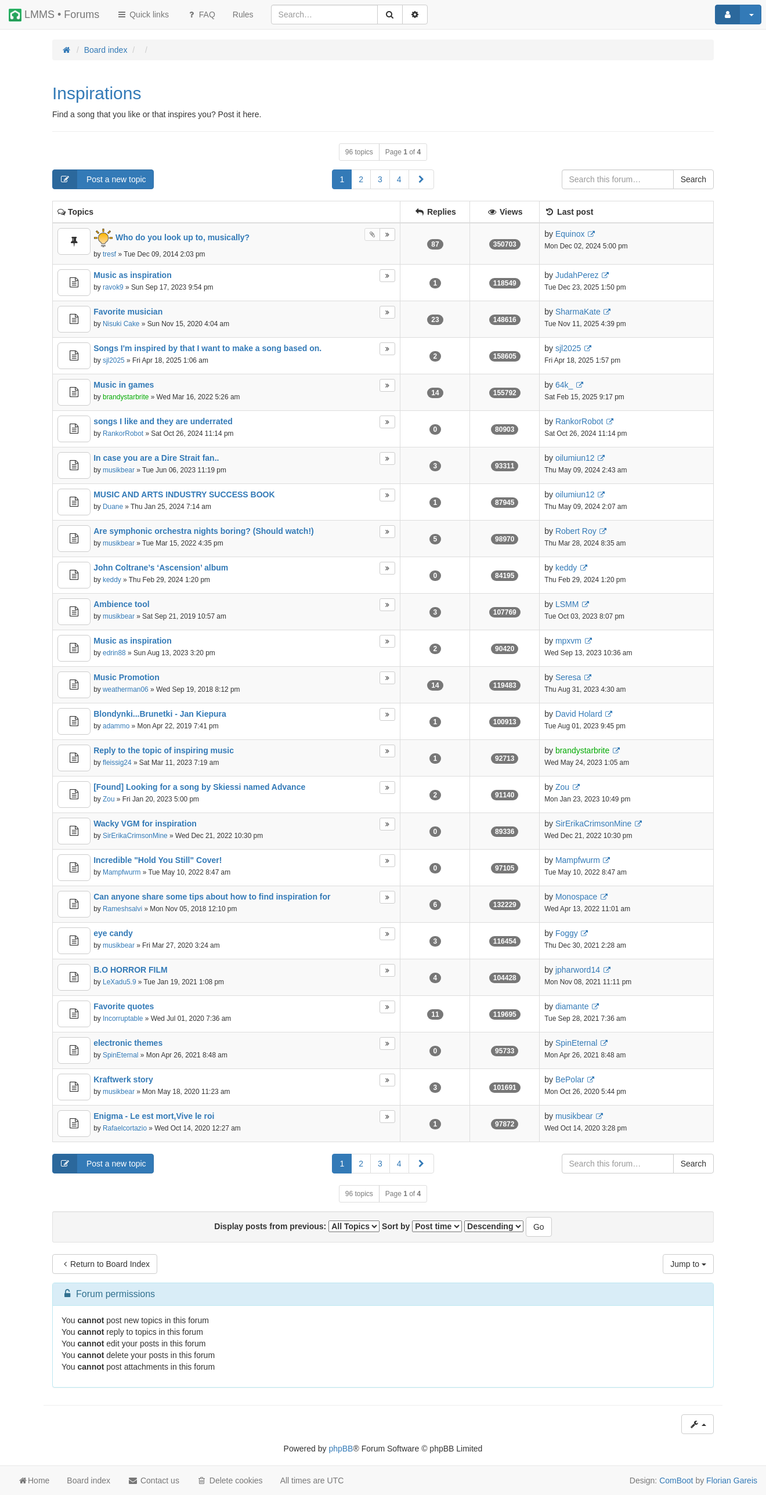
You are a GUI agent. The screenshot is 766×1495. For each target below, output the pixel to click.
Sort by (422, 1226)
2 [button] (361, 179)
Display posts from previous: (297, 1226)
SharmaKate (578, 311)
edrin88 (114, 653)
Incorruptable (123, 1018)
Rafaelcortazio (125, 1128)
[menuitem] (243, 14)
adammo (116, 726)
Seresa (568, 677)
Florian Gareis (731, 1480)
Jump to (688, 1264)
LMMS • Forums (54, 15)
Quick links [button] (143, 14)
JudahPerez (577, 275)
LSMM (567, 604)
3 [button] (380, 179)
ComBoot (676, 1480)
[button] (421, 179)
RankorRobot (123, 433)
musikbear (119, 470)
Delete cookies (230, 1480)
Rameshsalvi (122, 909)
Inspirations (96, 93)
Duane (113, 507)
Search (693, 179)
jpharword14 (577, 969)
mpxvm (568, 640)
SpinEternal (120, 1055)
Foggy (566, 933)
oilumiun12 (575, 458)
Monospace (576, 896)
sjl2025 (114, 360)
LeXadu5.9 (119, 982)
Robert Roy (576, 531)
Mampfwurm (121, 872)
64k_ (564, 384)
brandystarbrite (126, 397)
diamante (572, 1006)
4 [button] (399, 179)
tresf (109, 254)
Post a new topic (99, 179)
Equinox (570, 234)
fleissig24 (117, 763)
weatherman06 (126, 689)
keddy (112, 580)
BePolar (569, 1079)
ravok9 (113, 287)
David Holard (578, 713)
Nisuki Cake (121, 324)
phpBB (340, 1448)
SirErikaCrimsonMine (135, 836)
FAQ (200, 14)
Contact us (153, 1480)
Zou (109, 799)
